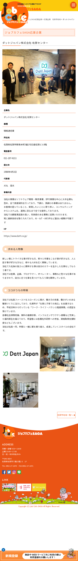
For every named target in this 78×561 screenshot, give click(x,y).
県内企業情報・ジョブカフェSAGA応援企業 (25, 19)
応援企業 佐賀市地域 (52, 19)
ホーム (4, 19)
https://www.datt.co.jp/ (15, 235)
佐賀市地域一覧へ (66, 415)
